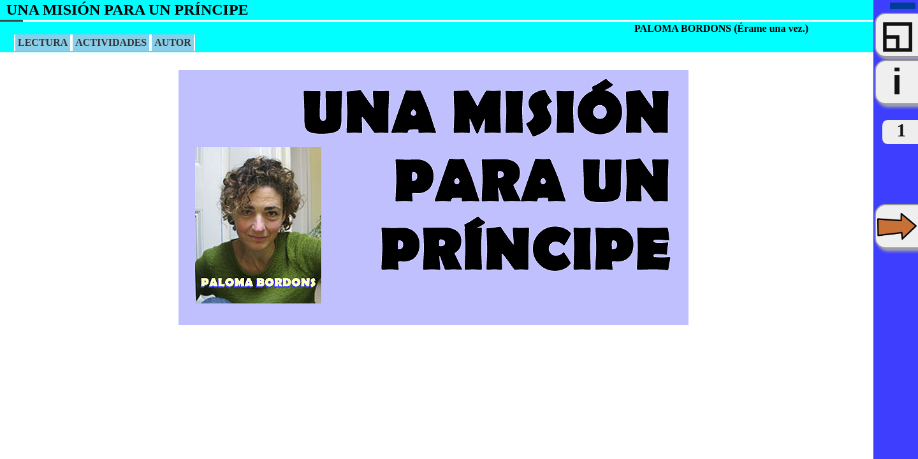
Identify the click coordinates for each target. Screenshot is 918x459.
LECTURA (43, 42)
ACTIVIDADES (111, 42)
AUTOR (172, 42)
